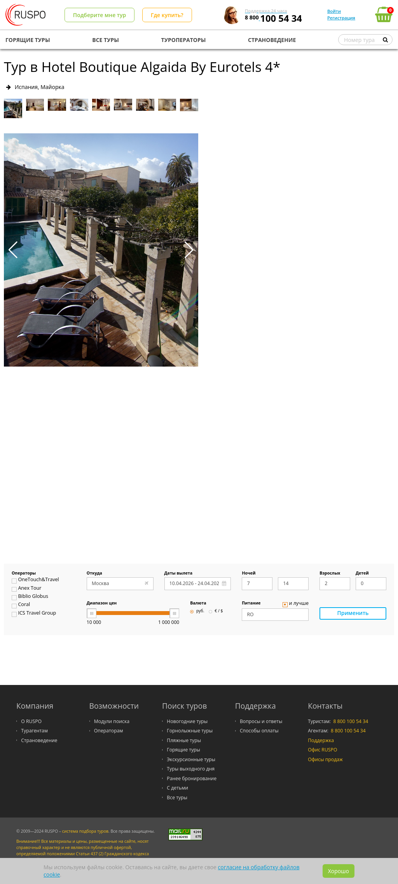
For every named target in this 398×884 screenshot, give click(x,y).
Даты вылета (178, 573)
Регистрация (341, 18)
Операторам (108, 730)
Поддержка (321, 740)
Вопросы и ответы (261, 721)
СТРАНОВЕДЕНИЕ (272, 40)
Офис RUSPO (322, 749)
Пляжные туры (184, 740)
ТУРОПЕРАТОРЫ (183, 40)
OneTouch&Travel (35, 580)
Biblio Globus (30, 597)
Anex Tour (26, 589)
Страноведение (39, 740)
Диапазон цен (102, 603)
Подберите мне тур (99, 15)
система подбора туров (85, 831)
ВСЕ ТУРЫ (105, 40)
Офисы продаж (325, 759)
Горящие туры (183, 749)
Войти (334, 11)
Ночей (248, 573)
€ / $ (216, 611)
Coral (21, 605)
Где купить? (167, 15)
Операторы (24, 573)
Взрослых (329, 573)
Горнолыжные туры (190, 730)
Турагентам (34, 730)
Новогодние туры (187, 721)
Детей (362, 573)
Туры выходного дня (191, 768)
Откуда (94, 573)
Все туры (177, 797)
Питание (251, 603)
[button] (189, 250)
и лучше (296, 604)
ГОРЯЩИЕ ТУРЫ (27, 40)
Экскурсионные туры (191, 759)
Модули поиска (111, 721)
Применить (353, 613)
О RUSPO (31, 721)
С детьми (177, 787)
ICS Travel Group (34, 614)
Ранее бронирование (191, 778)
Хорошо (338, 871)
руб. (197, 611)
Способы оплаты (259, 730)
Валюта (198, 603)
